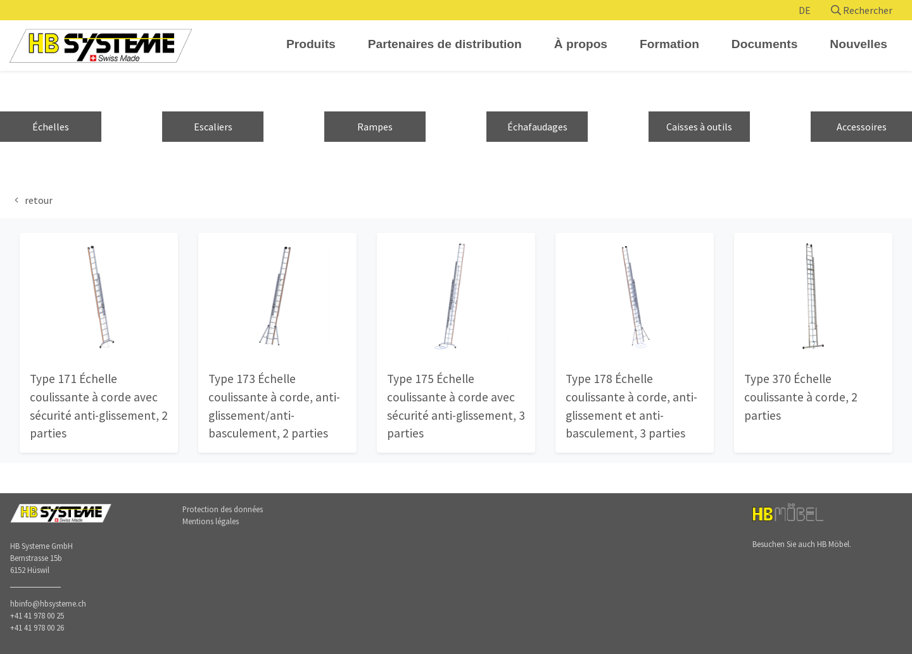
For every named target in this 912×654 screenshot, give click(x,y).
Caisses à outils (699, 126)
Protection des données (222, 509)
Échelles (50, 126)
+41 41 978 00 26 (37, 627)
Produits (311, 44)
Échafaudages (537, 126)
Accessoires (862, 126)
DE (805, 10)
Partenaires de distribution (445, 44)
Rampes (375, 126)
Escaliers (213, 126)
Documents (764, 44)
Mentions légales (210, 521)
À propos (580, 44)
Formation (669, 44)
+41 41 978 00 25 (37, 615)
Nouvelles (858, 44)
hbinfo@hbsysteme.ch (48, 603)
